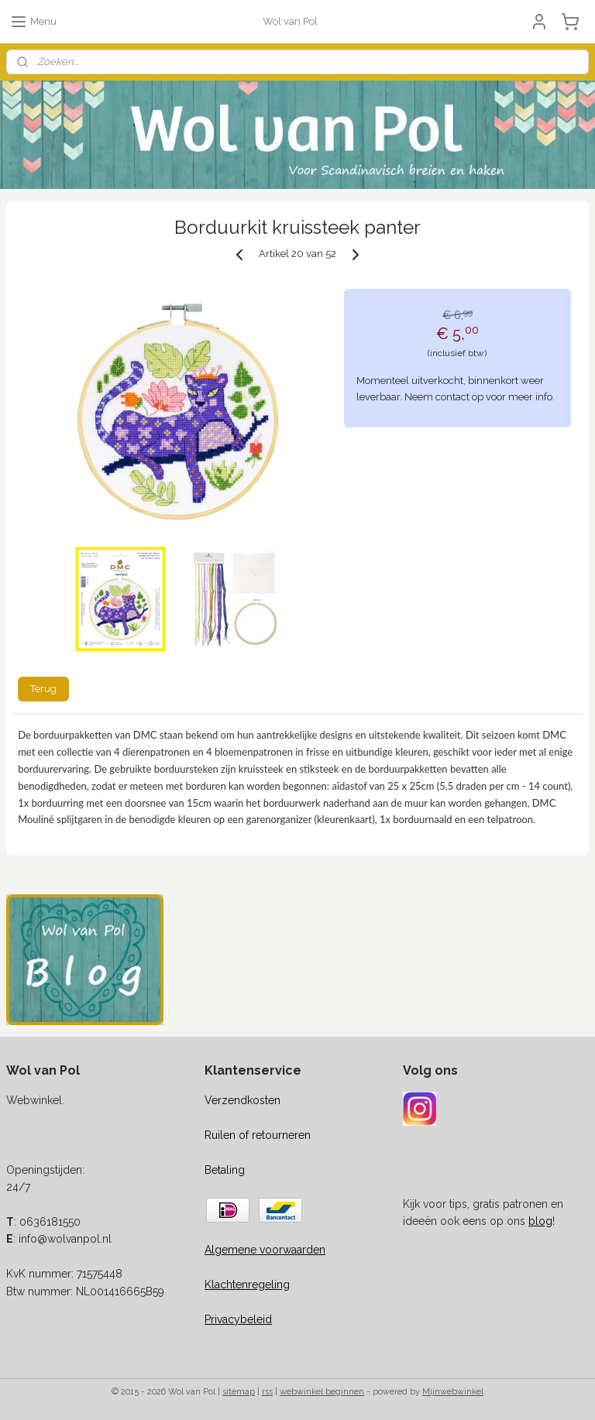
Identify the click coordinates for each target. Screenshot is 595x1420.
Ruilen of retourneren (258, 1135)
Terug (43, 689)
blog (540, 1221)
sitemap (238, 1392)
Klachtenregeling (247, 1284)
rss (267, 1392)
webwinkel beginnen (322, 1392)
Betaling (225, 1170)
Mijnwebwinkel (452, 1392)
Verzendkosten (242, 1100)
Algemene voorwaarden (265, 1249)
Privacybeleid (238, 1319)
